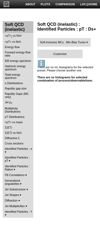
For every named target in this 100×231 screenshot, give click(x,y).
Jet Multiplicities (15, 206)
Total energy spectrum (12, 76)
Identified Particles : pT (17, 159)
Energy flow (12, 47)
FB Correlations (15, 175)
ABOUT (30, 4)
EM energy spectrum (18, 60)
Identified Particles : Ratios (17, 168)
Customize (60, 53)
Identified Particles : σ (18, 148)
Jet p (9, 103)
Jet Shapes (12, 194)
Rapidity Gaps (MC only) (17, 95)
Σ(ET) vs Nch (13, 132)
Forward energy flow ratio (18, 54)
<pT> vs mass (14, 122)
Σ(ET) (8, 127)
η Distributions (14, 83)
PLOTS (45, 4)
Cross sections (14, 143)
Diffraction (11, 200)
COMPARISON (65, 4)
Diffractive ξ (12, 138)
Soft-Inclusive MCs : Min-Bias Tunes (63, 42)
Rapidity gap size (15, 88)
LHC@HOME (88, 4)
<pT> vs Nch (13, 36)
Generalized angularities (12, 182)
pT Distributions (15, 116)
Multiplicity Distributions (13, 110)
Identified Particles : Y (18, 211)
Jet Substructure (15, 189)
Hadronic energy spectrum (15, 68)
